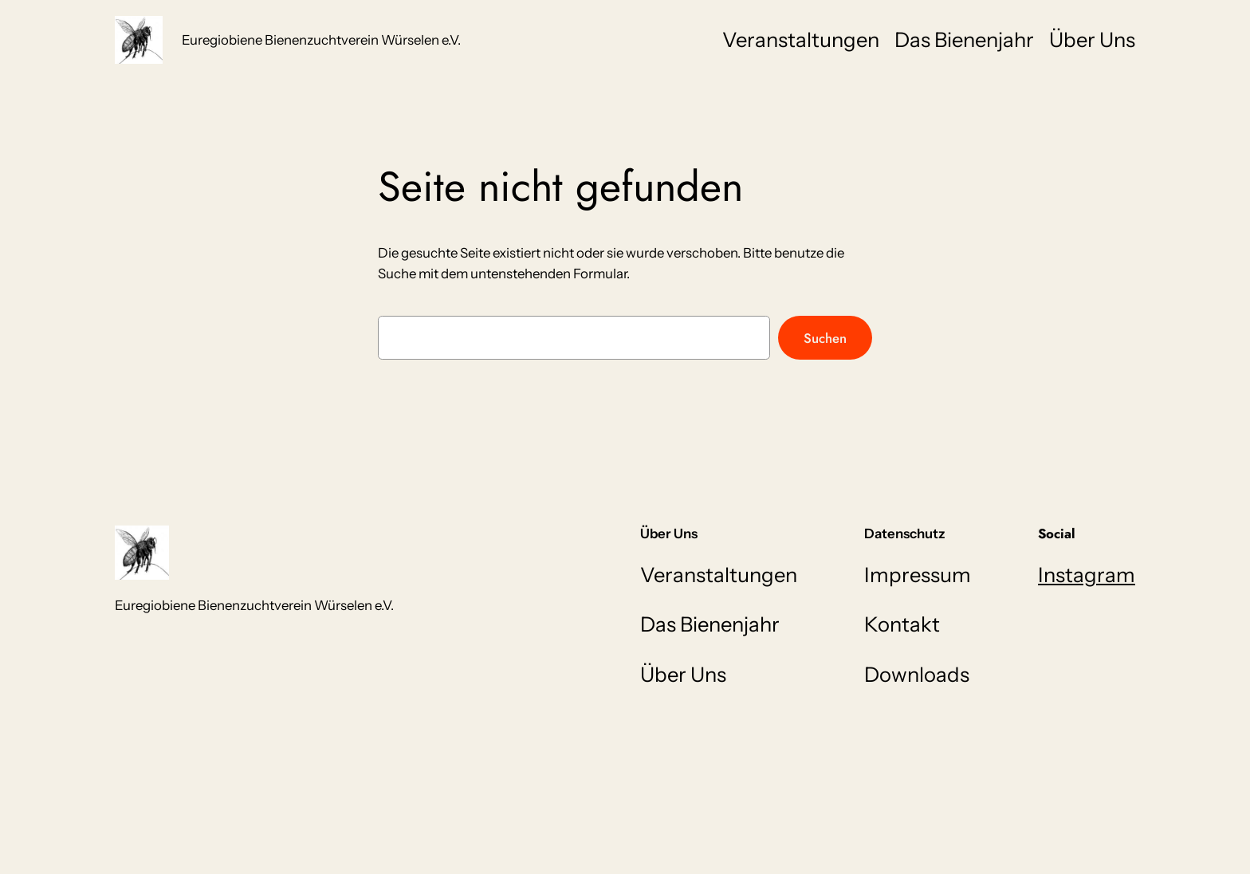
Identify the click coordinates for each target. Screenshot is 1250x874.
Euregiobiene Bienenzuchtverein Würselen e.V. (321, 40)
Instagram (1086, 574)
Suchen (825, 338)
